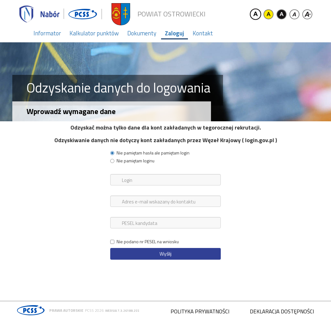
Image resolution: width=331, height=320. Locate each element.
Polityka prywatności (200, 311)
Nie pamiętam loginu (132, 161)
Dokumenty (141, 33)
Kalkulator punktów (94, 33)
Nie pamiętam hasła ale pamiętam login (150, 153)
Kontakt (203, 33)
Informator (47, 33)
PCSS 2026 (94, 310)
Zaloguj (174, 33)
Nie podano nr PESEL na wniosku (144, 241)
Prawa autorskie (66, 310)
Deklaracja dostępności (282, 311)
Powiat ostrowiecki (171, 14)
